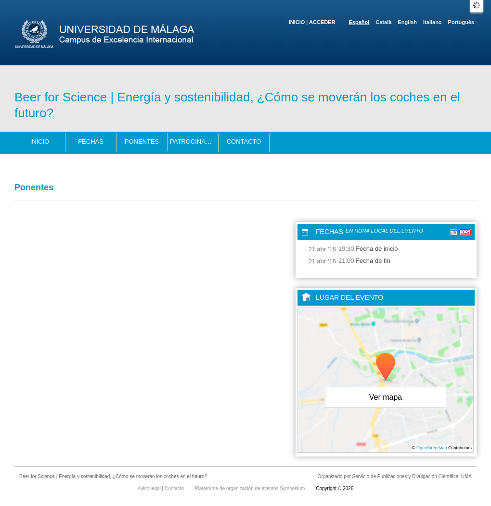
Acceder (322, 22)
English (407, 22)
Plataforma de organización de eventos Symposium (250, 488)
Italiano (432, 22)
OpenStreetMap (431, 447)
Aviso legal (150, 488)
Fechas (90, 141)
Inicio (297, 22)
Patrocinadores (194, 141)
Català (383, 22)
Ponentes (142, 141)
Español (359, 22)
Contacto (244, 141)
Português (461, 22)
